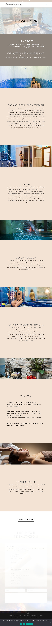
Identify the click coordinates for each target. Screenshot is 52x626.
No (24, 624)
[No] (50, 622)
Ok (20, 624)
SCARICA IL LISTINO (26, 527)
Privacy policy (29, 624)
